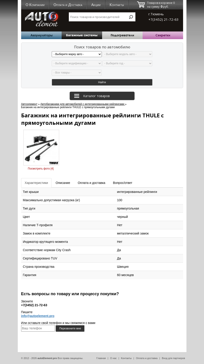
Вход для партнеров (173, 358)
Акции (96, 4)
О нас (113, 358)
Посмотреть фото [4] (41, 168)
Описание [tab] (63, 183)
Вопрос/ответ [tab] (122, 183)
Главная (101, 358)
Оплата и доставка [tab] (91, 183)
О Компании (35, 4)
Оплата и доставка (146, 358)
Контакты (117, 4)
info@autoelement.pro (37, 316)
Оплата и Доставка (68, 4)
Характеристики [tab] (36, 183)
